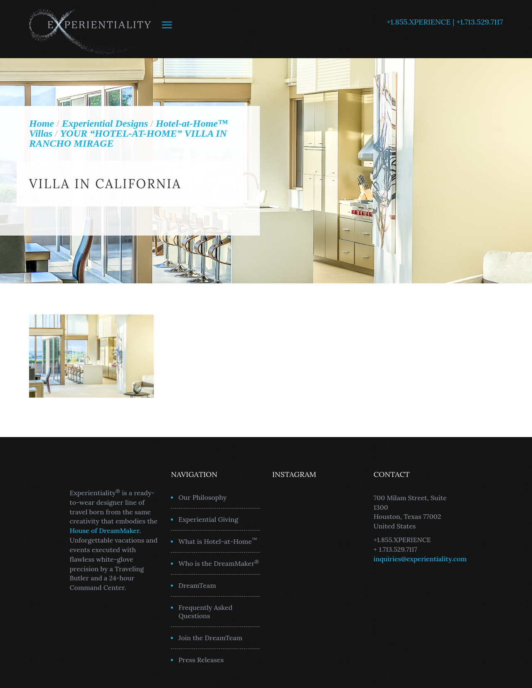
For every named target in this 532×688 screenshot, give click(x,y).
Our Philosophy (202, 497)
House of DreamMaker (105, 530)
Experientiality (90, 29)
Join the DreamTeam (210, 638)
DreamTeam (197, 585)
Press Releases (201, 660)
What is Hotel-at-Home (217, 540)
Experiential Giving (208, 519)
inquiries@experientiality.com (420, 559)
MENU (167, 25)
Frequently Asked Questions (205, 611)
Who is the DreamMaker (218, 563)
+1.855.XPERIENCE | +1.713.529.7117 (445, 22)
